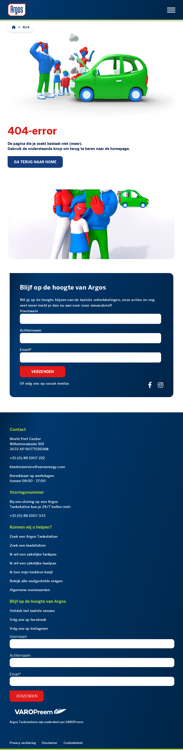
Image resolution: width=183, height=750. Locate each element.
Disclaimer (49, 743)
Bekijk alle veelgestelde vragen (36, 581)
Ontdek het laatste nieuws (32, 610)
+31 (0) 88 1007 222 (27, 458)
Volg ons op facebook (28, 619)
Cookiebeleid (73, 743)
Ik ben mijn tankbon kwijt (31, 572)
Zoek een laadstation (27, 545)
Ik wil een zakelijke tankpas (33, 554)
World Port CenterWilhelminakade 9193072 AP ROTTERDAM (29, 444)
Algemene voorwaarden (30, 590)
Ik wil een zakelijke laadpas (33, 563)
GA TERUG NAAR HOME (35, 162)
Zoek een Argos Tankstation (33, 536)
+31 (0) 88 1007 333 (27, 515)
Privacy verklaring (23, 743)
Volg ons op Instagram (29, 628)
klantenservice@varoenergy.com (37, 466)
